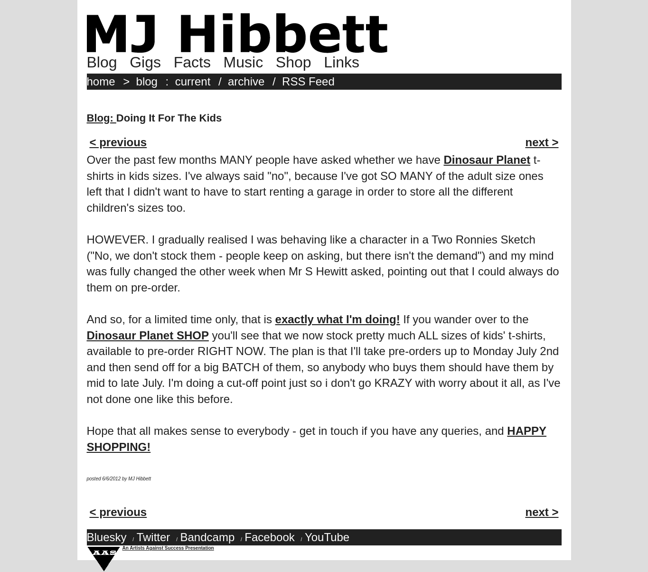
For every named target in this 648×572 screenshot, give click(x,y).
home (101, 81)
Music (243, 62)
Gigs (145, 62)
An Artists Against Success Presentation (168, 548)
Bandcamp (207, 537)
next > (541, 142)
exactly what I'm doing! (337, 319)
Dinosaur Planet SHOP (148, 335)
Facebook (269, 537)
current (193, 81)
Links (341, 62)
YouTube (327, 537)
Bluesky (107, 537)
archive (246, 81)
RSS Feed (308, 81)
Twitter (153, 537)
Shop (293, 62)
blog (147, 81)
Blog (102, 62)
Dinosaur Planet (486, 159)
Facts (192, 62)
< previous (118, 142)
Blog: (101, 118)
